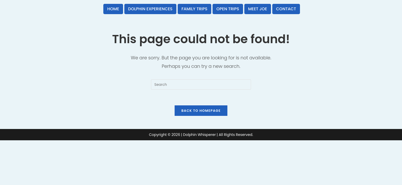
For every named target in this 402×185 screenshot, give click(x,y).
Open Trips (227, 9)
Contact (286, 9)
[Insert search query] (201, 84)
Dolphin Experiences (150, 9)
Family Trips (194, 9)
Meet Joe (257, 9)
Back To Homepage (200, 110)
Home (113, 9)
